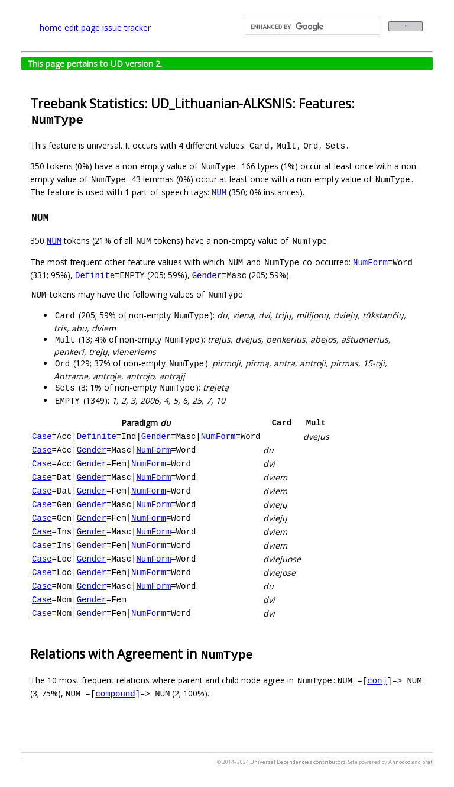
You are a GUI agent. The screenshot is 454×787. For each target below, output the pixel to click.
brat (427, 762)
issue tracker (126, 27)
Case (42, 436)
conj (377, 680)
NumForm (370, 261)
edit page (82, 27)
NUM (219, 192)
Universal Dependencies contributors (298, 762)
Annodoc (399, 762)
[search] (311, 26)
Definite (95, 274)
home (51, 27)
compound (115, 693)
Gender (207, 274)
